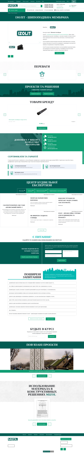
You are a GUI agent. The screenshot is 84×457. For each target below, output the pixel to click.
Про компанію (11, 1)
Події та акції (25, 1)
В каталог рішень (42, 426)
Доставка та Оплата (29, 452)
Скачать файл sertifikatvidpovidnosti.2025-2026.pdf (23, 167)
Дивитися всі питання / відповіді (36, 321)
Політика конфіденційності (30, 447)
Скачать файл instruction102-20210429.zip (57, 167)
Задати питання (62, 262)
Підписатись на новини (66, 439)
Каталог (24, 434)
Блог (43, 1)
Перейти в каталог (42, 128)
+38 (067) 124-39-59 (48, 6)
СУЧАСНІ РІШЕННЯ (48, 10)
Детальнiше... (59, 53)
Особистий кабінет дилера (66, 445)
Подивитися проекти (35, 93)
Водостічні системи (12, 452)
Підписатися (52, 339)
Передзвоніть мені (60, 7)
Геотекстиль (10, 450)
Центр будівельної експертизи (20, 195)
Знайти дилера (64, 442)
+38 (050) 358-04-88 (48, 7)
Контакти (32, 1)
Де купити (38, 1)
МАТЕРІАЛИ (30, 10)
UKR (68, 1)
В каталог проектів (42, 378)
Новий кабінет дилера (60, 1)
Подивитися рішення (48, 93)
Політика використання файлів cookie (33, 449)
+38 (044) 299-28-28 (48, 4)
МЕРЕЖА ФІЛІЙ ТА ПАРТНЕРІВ (62, 10)
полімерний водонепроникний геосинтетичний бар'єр (57, 34)
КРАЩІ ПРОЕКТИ (39, 10)
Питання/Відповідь (29, 454)
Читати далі (14, 217)
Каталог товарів (13, 10)
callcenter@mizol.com (52, 148)
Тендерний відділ (57, 434)
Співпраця (18, 1)
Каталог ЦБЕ (42, 232)
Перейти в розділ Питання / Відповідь (29, 259)
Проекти (30, 434)
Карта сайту (11, 445)
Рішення (35, 434)
